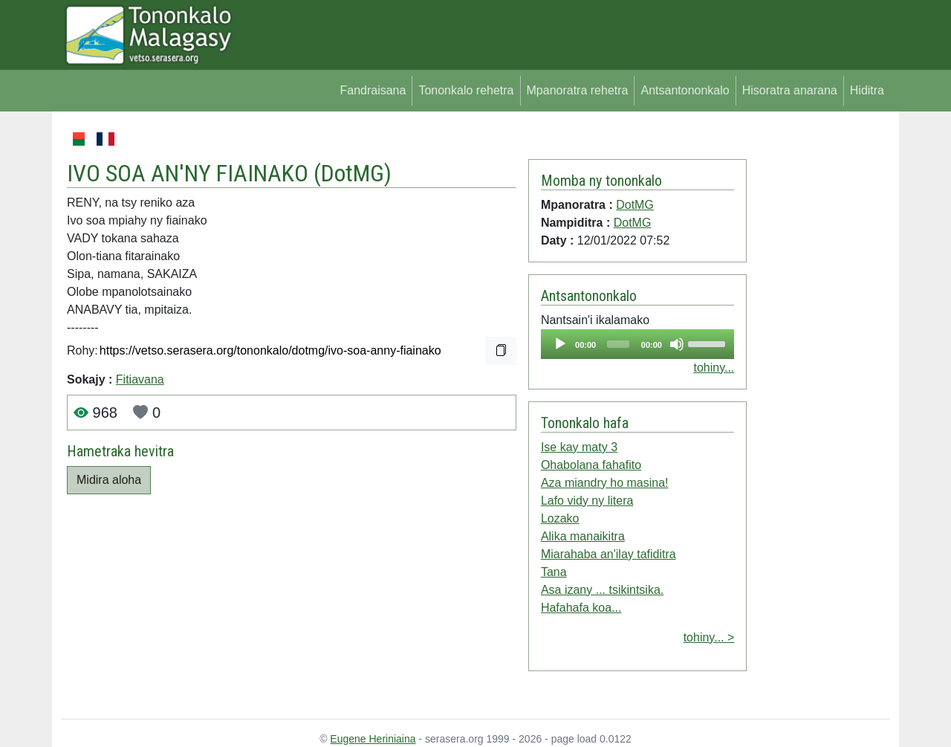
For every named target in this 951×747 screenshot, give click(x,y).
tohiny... (713, 367)
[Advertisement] (818, 352)
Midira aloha (109, 479)
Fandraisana (373, 90)
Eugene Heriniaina (372, 739)
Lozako (560, 518)
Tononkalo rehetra (465, 90)
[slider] (618, 344)
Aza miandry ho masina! (605, 482)
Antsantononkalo (684, 90)
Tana (554, 572)
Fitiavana (140, 379)
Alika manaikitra (583, 536)
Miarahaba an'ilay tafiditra (608, 554)
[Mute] (676, 344)
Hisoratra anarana (789, 90)
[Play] (560, 344)
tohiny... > (709, 637)
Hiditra (867, 90)
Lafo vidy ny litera (587, 500)
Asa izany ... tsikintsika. (602, 589)
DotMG (352, 173)
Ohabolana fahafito (591, 465)
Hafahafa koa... (581, 607)
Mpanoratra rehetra (578, 90)
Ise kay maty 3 (579, 447)
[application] (637, 344)
